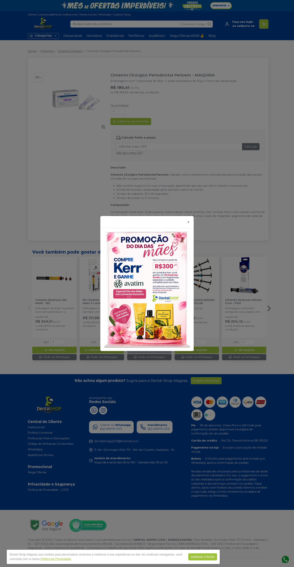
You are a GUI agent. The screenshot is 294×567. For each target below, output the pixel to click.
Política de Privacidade (55, 559)
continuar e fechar (203, 556)
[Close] (188, 222)
